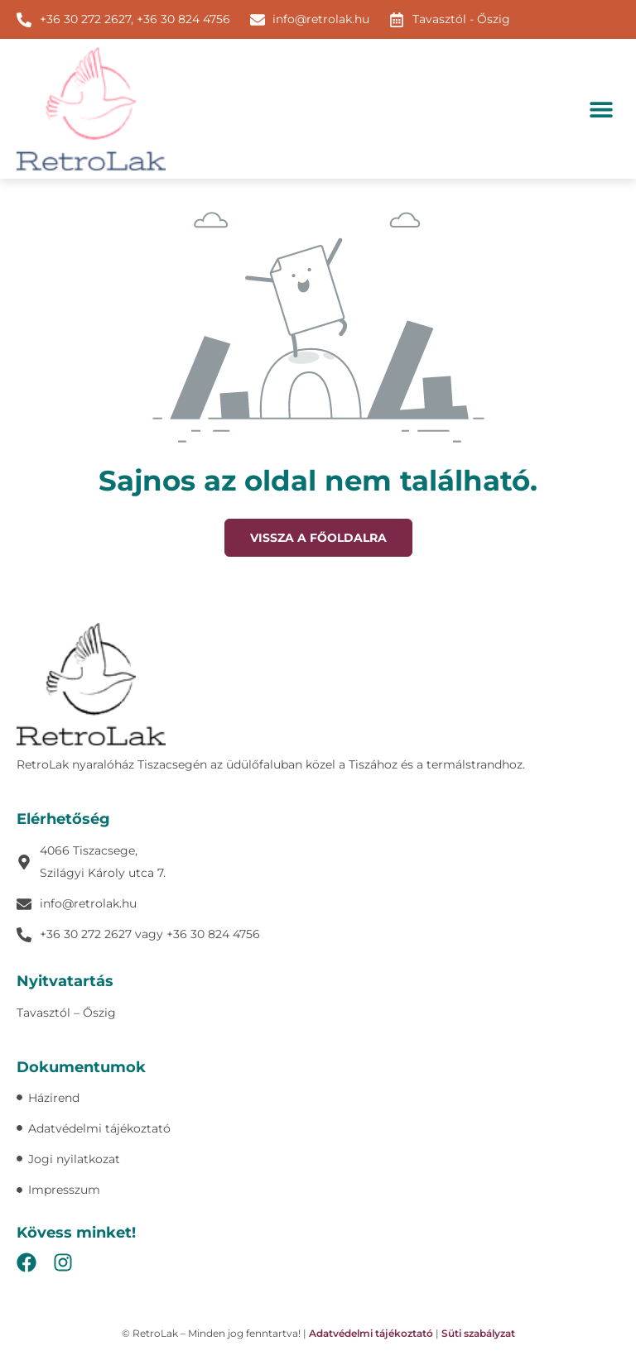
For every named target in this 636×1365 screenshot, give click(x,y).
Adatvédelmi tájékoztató (371, 1333)
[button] (600, 108)
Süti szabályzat (478, 1333)
